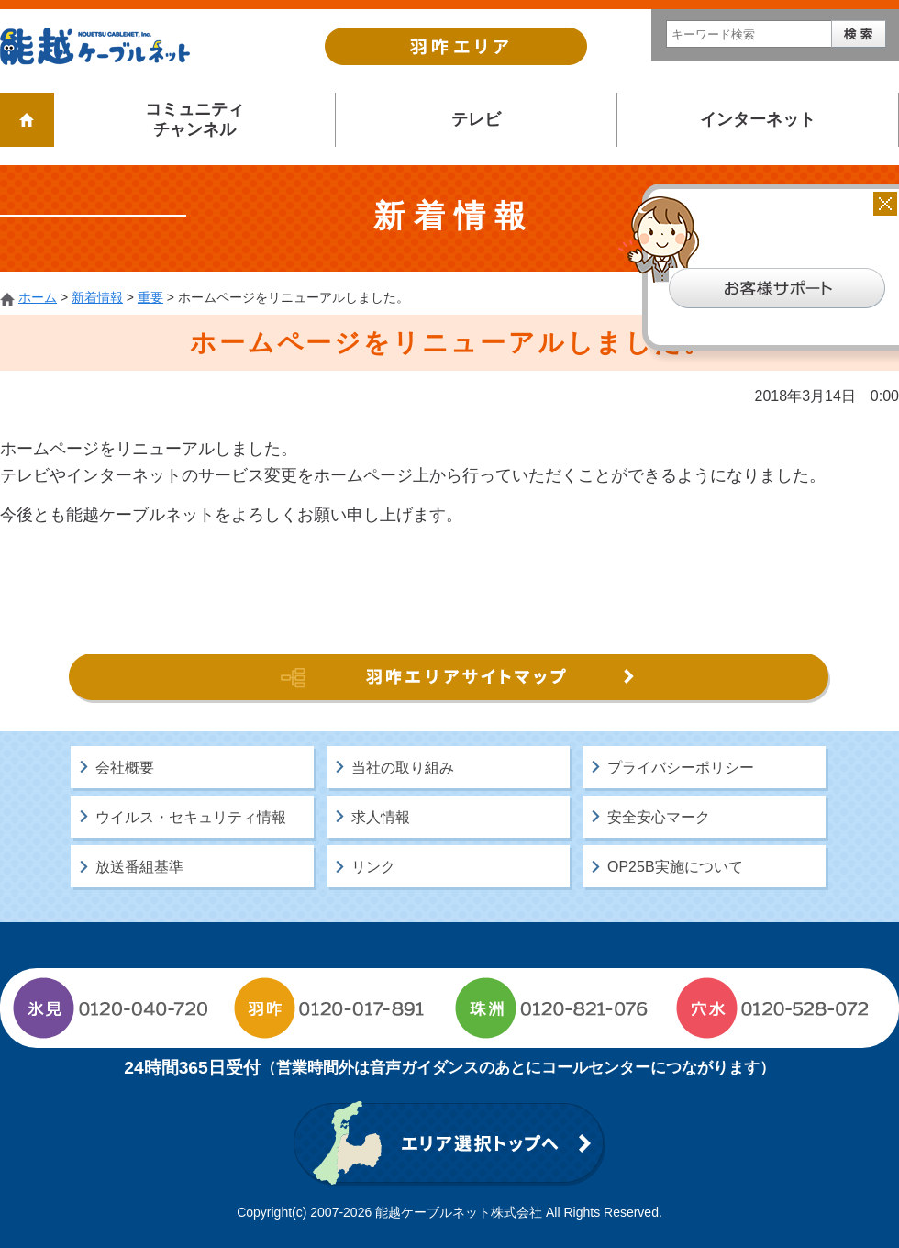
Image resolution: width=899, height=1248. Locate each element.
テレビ (476, 119)
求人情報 (380, 817)
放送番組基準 (139, 867)
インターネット (758, 119)
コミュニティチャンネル (194, 119)
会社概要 (124, 767)
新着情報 (97, 297)
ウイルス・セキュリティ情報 (190, 817)
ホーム (37, 297)
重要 (150, 297)
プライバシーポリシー (680, 767)
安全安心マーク (658, 817)
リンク (373, 867)
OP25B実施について (675, 867)
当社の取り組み (402, 767)
